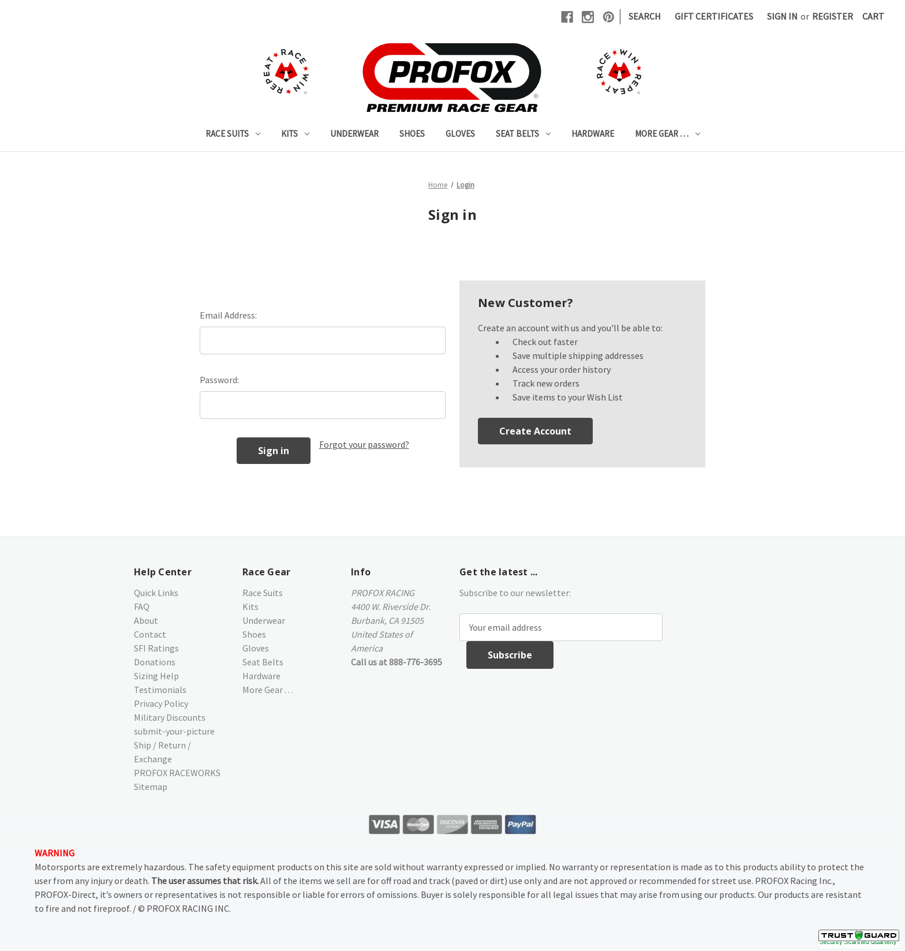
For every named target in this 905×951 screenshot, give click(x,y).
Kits (295, 133)
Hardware (592, 133)
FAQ (141, 606)
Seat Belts (523, 133)
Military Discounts (169, 717)
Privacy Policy (161, 703)
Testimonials (160, 689)
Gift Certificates (714, 16)
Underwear (354, 133)
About (146, 620)
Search (645, 16)
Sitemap (150, 786)
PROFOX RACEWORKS (177, 772)
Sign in (782, 16)
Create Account (535, 431)
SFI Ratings (156, 648)
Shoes (412, 133)
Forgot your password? (364, 444)
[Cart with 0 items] (873, 16)
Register (832, 16)
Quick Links (156, 592)
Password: (219, 379)
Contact (150, 634)
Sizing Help (156, 676)
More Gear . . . (667, 133)
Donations (154, 662)
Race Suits (232, 133)
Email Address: (228, 315)
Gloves (460, 133)
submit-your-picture (174, 731)
